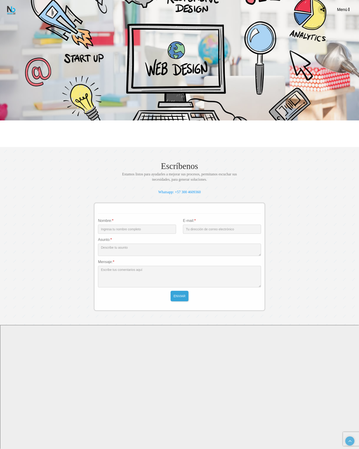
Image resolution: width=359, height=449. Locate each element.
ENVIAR (179, 296)
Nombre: (106, 221)
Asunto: (105, 240)
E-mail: (189, 221)
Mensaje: (106, 262)
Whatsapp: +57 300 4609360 (179, 192)
